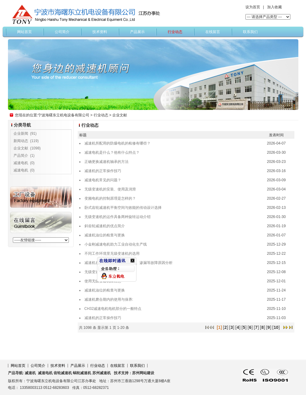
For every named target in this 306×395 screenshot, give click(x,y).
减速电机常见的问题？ (102, 180)
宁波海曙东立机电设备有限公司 (63, 115)
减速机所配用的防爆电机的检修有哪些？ (117, 143)
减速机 (30, 373)
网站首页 (24, 32)
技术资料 (99, 32)
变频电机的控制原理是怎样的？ (110, 198)
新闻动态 (20, 141)
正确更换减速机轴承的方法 (106, 162)
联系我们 (250, 32)
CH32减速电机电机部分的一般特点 (113, 309)
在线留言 (212, 32)
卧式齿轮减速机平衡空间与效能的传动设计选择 (123, 207)
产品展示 (137, 32)
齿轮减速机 (63, 373)
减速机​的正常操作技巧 (102, 171)
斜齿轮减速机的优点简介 (104, 226)
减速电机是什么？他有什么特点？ (112, 152)
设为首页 (252, 7)
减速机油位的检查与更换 (104, 235)
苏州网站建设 (143, 373)
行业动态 (175, 32)
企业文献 (119, 115)
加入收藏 (274, 7)
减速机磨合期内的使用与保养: (108, 299)
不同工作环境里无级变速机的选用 (112, 253)
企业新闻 (20, 133)
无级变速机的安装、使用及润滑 (110, 189)
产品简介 (20, 155)
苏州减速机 (101, 373)
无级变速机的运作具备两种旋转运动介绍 (117, 217)
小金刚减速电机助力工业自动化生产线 (115, 244)
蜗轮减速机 (82, 373)
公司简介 (62, 32)
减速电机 (20, 163)
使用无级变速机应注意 (102, 281)
